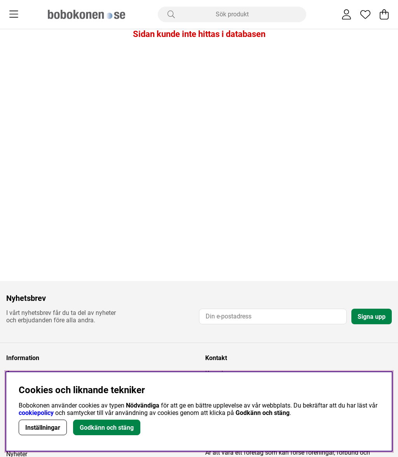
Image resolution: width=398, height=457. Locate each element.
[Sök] (232, 14)
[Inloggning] (346, 14)
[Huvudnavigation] (13, 14)
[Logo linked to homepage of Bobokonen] (86, 14)
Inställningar (42, 427)
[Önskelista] (365, 14)
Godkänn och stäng (107, 427)
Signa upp (372, 316)
